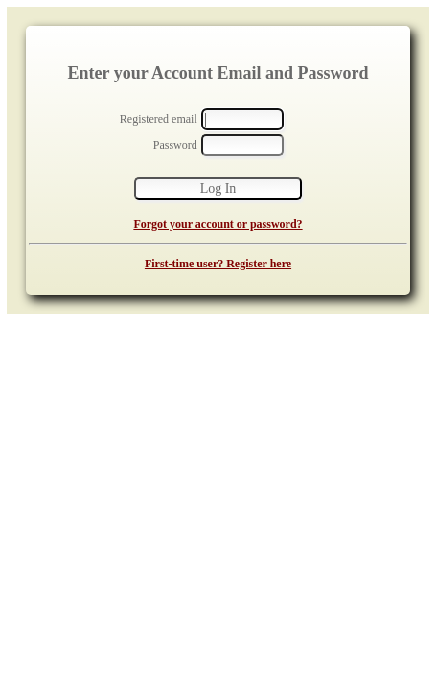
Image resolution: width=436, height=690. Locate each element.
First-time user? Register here (218, 263)
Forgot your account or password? (217, 224)
